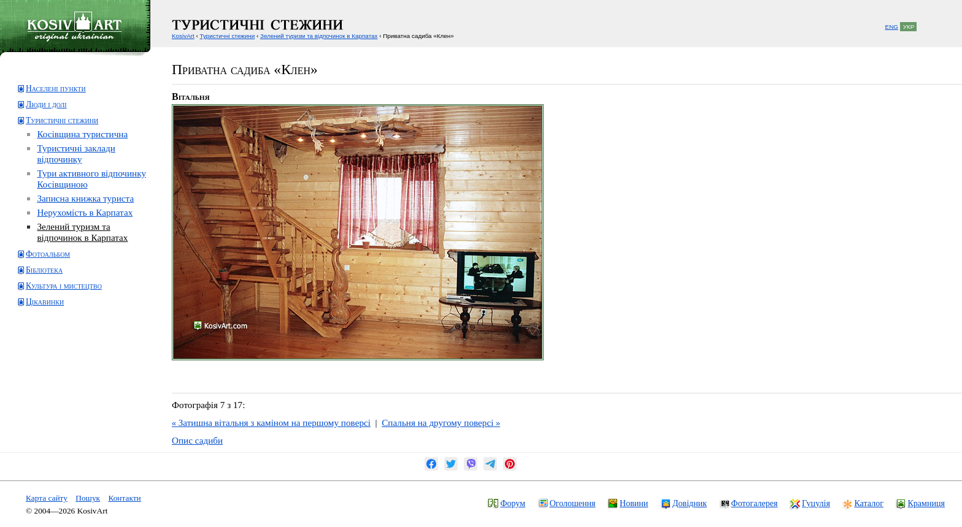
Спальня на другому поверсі (441, 422)
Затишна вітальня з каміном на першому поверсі (271, 422)
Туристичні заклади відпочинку (76, 153)
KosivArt (183, 35)
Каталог (868, 503)
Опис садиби (197, 440)
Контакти (124, 497)
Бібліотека (44, 270)
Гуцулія (816, 503)
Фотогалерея (754, 503)
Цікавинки (45, 301)
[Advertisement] (64, 363)
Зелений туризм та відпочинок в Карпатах (82, 232)
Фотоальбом (48, 254)
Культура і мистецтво (64, 285)
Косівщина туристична (82, 134)
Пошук (87, 497)
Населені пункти (56, 88)
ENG (891, 26)
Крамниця (925, 503)
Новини (634, 503)
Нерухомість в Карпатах (85, 212)
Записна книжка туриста (85, 198)
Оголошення (573, 503)
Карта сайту (46, 497)
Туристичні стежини (62, 120)
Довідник (689, 503)
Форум (512, 503)
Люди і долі (46, 104)
